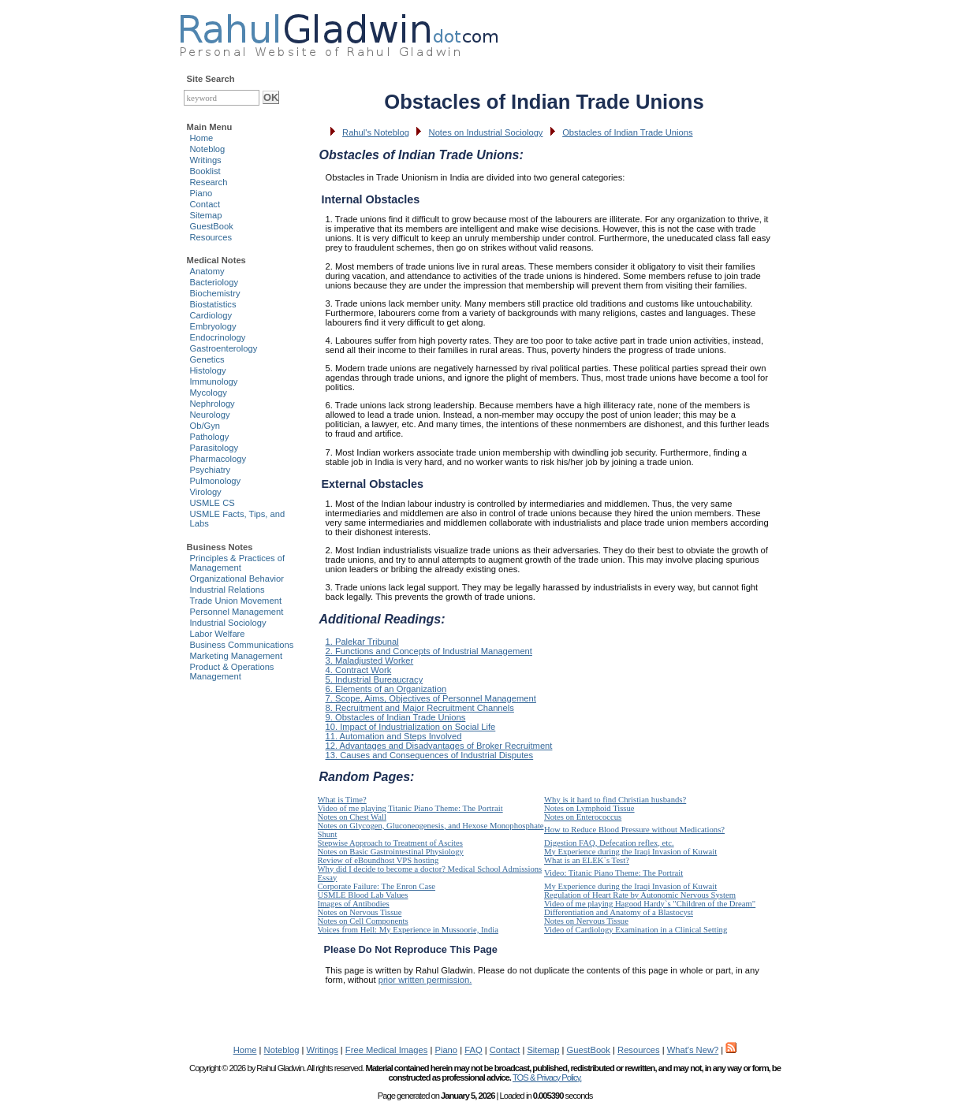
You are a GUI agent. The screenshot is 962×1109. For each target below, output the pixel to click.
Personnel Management (237, 611)
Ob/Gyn (205, 425)
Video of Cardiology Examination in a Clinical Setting (635, 929)
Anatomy (207, 271)
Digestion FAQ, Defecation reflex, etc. (609, 843)
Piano (201, 193)
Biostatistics (213, 304)
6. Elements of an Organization (386, 689)
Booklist (205, 171)
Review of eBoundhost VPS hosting (378, 860)
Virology (206, 492)
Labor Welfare (217, 633)
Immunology (214, 381)
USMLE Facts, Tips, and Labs (237, 518)
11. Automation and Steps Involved (394, 736)
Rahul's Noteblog (375, 132)
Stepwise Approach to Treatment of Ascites (390, 843)
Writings (206, 160)
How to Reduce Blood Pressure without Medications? (634, 829)
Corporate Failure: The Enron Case (377, 886)
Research (209, 182)
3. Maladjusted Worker (370, 660)
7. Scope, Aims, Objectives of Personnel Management (431, 698)
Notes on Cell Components (363, 921)
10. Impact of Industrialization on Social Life (411, 726)
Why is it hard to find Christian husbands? (615, 799)
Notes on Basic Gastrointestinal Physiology (391, 851)
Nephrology (212, 403)
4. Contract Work (359, 670)
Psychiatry (210, 469)
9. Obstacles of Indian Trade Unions (396, 717)
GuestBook (211, 226)
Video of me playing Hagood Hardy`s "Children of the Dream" (649, 903)
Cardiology (211, 315)
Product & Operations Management (232, 671)
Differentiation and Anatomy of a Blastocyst (618, 912)
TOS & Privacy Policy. (547, 1077)
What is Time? (342, 799)
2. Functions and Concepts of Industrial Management (429, 651)
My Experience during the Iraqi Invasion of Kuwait (630, 851)
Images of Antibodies (354, 903)
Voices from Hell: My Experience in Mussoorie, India (408, 929)
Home (202, 138)
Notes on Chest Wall (352, 817)
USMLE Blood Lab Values (363, 895)
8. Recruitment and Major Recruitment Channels (420, 708)
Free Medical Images (386, 1050)
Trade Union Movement (236, 600)
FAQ (473, 1050)
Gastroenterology (224, 348)
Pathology (209, 436)
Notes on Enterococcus (582, 817)
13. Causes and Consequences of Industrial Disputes (430, 755)
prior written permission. (425, 979)
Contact (205, 204)
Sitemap (206, 215)
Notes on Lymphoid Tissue (589, 808)
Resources (211, 237)
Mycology (208, 392)
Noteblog (208, 149)
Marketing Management (236, 656)
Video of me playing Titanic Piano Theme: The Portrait (410, 808)
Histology (208, 370)
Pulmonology (215, 481)
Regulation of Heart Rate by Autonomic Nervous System (640, 895)
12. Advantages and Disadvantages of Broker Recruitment (439, 745)
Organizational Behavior (237, 578)
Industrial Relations (227, 589)
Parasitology (214, 447)
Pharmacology (218, 458)
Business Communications (242, 644)
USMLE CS (212, 503)
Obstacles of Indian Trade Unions (627, 132)
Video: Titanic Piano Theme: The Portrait (613, 873)
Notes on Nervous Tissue (360, 912)
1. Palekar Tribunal (362, 641)
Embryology (213, 326)
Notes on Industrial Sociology (486, 132)
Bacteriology (214, 282)
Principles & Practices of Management (237, 562)
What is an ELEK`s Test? (586, 860)
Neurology (210, 414)
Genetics (207, 359)
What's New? (693, 1050)
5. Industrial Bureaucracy (374, 679)
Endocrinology (218, 337)
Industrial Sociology (228, 622)
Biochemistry (215, 293)
